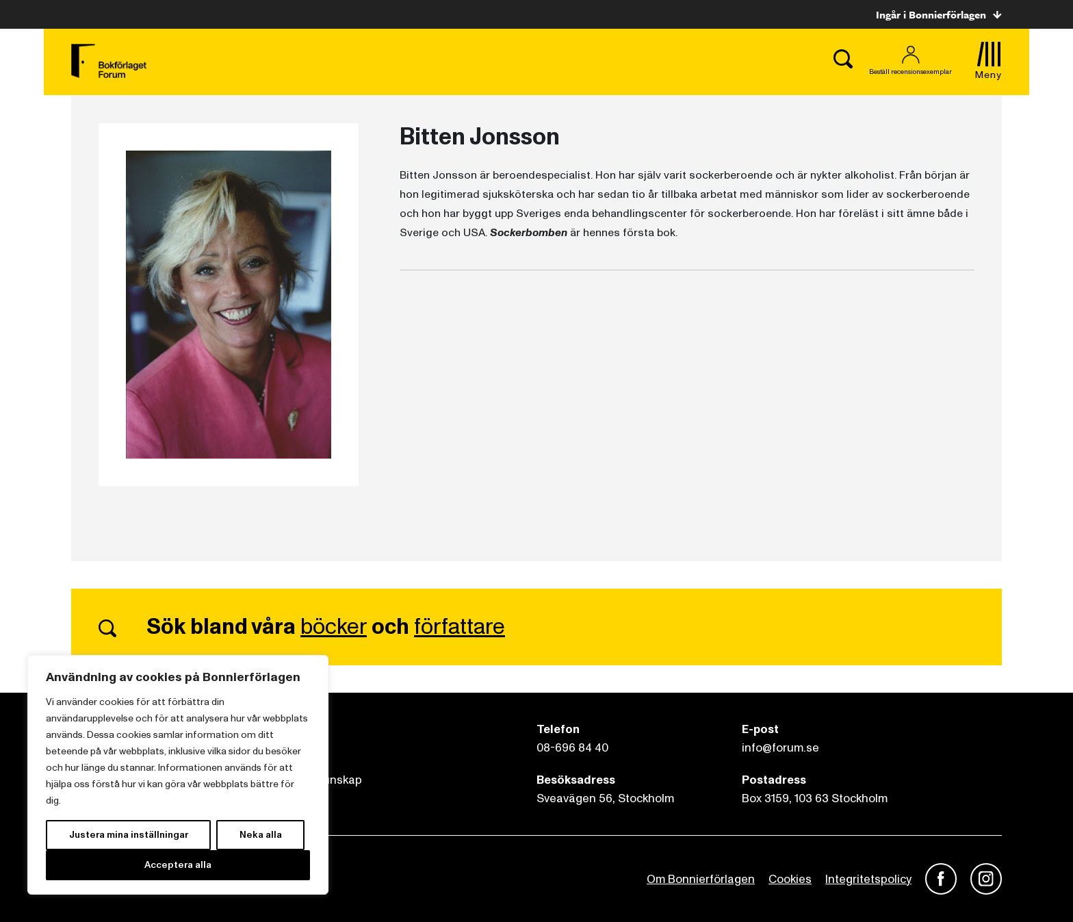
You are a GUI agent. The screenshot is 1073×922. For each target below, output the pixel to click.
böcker (333, 627)
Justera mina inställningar (128, 834)
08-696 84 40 (572, 748)
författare (459, 627)
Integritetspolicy (868, 879)
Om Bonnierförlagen (701, 879)
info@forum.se (780, 748)
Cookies (790, 879)
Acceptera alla (177, 864)
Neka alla (261, 834)
